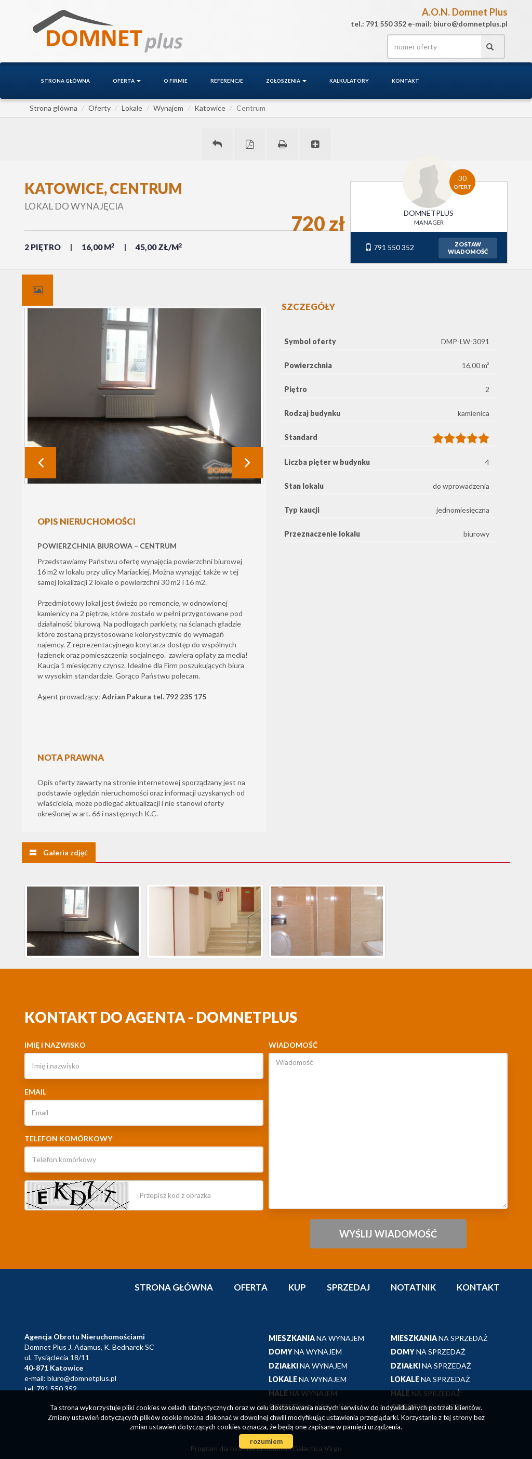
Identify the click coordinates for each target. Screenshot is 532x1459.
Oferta (251, 1287)
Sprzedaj (348, 1287)
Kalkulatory (349, 80)
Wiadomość (293, 1044)
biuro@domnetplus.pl (81, 1378)
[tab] (37, 290)
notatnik (413, 1287)
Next (247, 462)
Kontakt (405, 80)
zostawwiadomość (468, 248)
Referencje (226, 80)
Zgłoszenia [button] (286, 80)
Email (35, 1091)
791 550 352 (389, 247)
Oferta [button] (127, 80)
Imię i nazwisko (55, 1044)
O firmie (176, 80)
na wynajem (316, 1338)
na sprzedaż (439, 1338)
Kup (297, 1287)
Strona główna (65, 80)
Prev (40, 462)
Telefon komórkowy (68, 1138)
